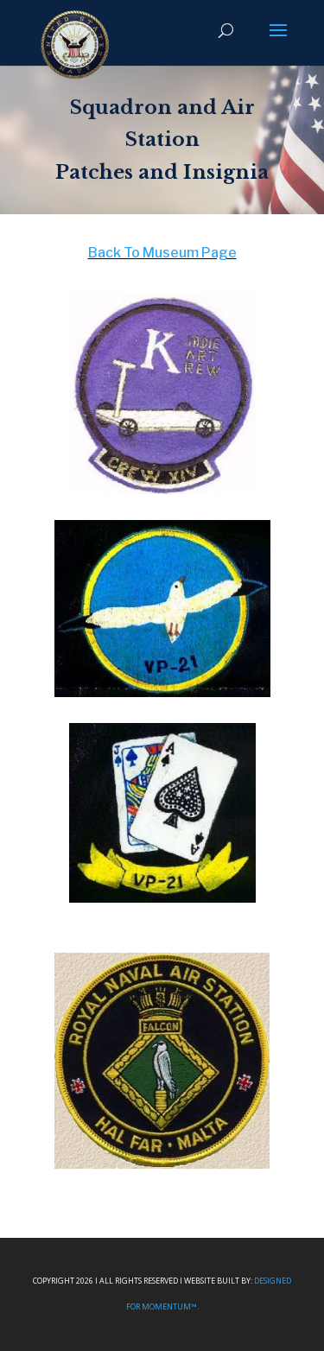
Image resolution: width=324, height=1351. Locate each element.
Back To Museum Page (162, 252)
